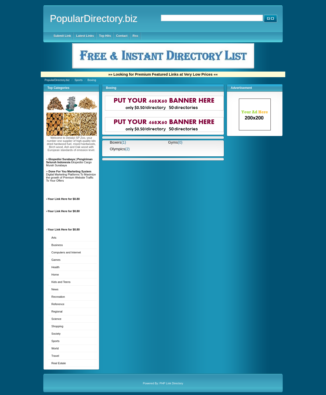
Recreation (58, 296)
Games (55, 259)
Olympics (117, 149)
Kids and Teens (61, 281)
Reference (57, 304)
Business (57, 245)
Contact (122, 36)
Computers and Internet (66, 252)
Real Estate (58, 363)
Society (56, 333)
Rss (135, 36)
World (55, 348)
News (55, 289)
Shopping (57, 326)
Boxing (91, 79)
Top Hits (105, 36)
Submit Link (62, 36)
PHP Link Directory (171, 383)
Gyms (173, 142)
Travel (55, 355)
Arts (54, 237)
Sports (78, 79)
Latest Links (85, 36)
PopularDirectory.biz (94, 18)
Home (55, 274)
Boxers (115, 142)
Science (56, 318)
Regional (56, 311)
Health (55, 267)
